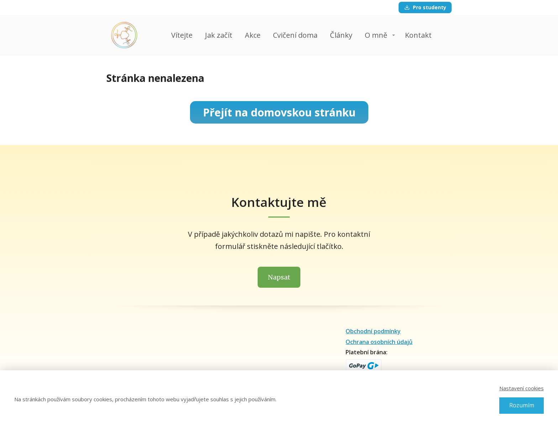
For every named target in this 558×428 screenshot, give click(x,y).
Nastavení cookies (521, 388)
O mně (376, 35)
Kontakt (418, 35)
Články (341, 35)
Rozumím (521, 405)
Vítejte (182, 35)
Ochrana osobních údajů (379, 342)
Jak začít (218, 35)
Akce (252, 35)
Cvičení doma (295, 35)
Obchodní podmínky (373, 331)
